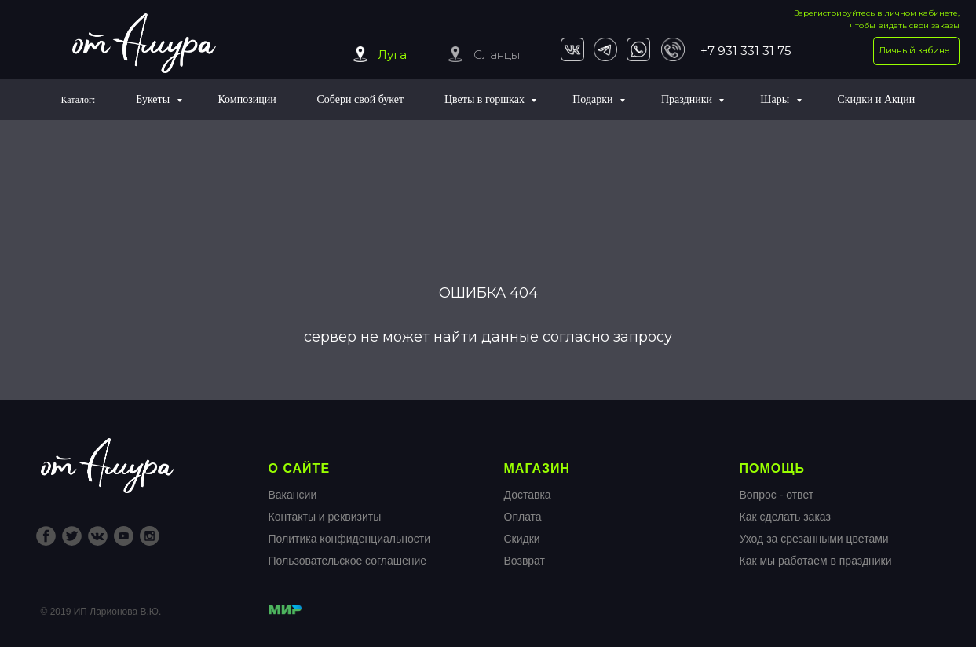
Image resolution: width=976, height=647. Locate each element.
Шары (775, 99)
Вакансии (293, 494)
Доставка (527, 494)
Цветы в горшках (485, 99)
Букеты (154, 99)
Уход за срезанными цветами (814, 538)
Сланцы (496, 54)
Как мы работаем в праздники (816, 560)
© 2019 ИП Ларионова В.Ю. (101, 611)
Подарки (594, 99)
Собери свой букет (360, 99)
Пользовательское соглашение (348, 560)
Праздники (688, 99)
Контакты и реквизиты (325, 516)
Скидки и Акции (876, 99)
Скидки (522, 538)
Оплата (523, 516)
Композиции (246, 99)
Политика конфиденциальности (350, 538)
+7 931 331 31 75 (745, 50)
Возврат (525, 560)
